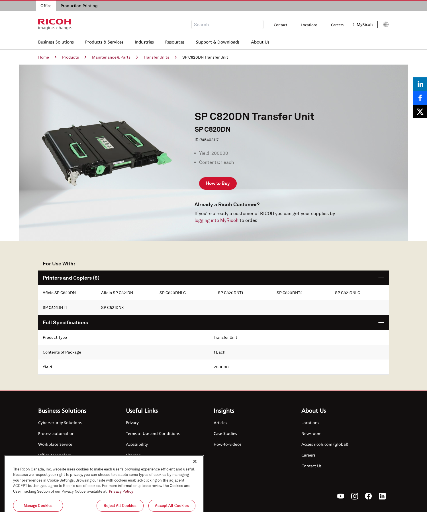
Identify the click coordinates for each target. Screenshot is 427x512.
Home (47, 57)
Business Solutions (56, 41)
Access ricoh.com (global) (324, 444)
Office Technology (55, 455)
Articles (220, 422)
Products (74, 57)
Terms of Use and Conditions (152, 433)
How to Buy (218, 183)
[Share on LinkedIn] (420, 84)
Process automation (56, 433)
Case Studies (225, 433)
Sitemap (133, 455)
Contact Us (311, 465)
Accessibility (137, 444)
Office (46, 5)
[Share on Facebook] (420, 98)
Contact (280, 24)
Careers (337, 24)
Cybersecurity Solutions (59, 422)
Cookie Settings (140, 465)
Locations (309, 24)
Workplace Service (55, 444)
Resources (175, 41)
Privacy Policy (121, 504)
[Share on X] (420, 111)
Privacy (132, 422)
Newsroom (311, 433)
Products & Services (104, 41)
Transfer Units (160, 57)
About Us (260, 41)
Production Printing (79, 5)
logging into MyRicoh (216, 220)
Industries (144, 41)
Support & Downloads (218, 41)
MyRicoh (363, 24)
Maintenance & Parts (115, 57)
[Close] (195, 474)
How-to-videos (227, 444)
